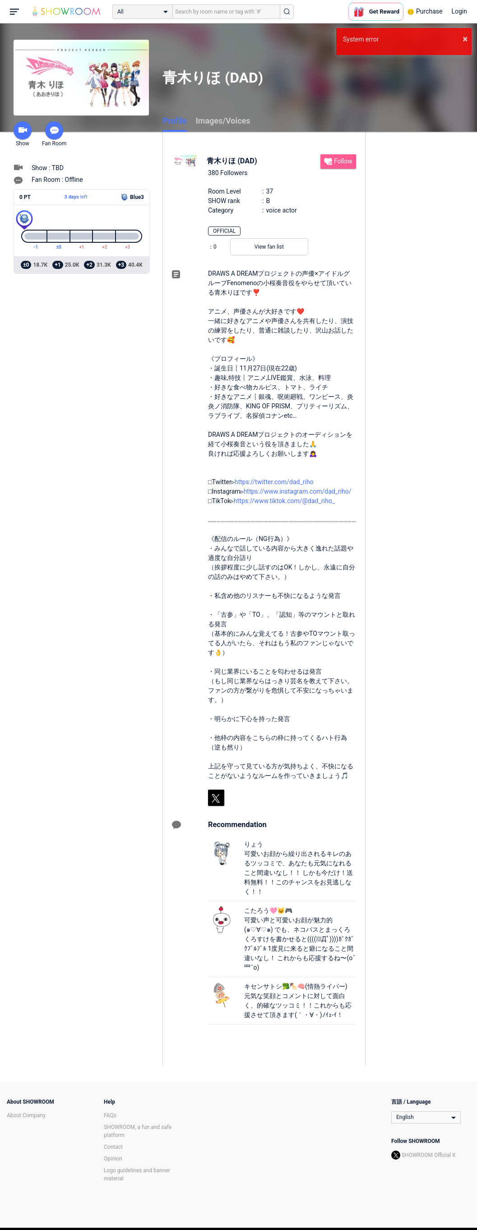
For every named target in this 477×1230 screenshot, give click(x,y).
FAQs (110, 1115)
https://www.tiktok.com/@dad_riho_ (284, 500)
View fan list (269, 247)
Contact (113, 1147)
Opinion (113, 1159)
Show (23, 134)
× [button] (465, 38)
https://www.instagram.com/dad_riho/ (298, 491)
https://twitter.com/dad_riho (274, 482)
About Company (26, 1115)
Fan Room (54, 134)
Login (459, 11)
